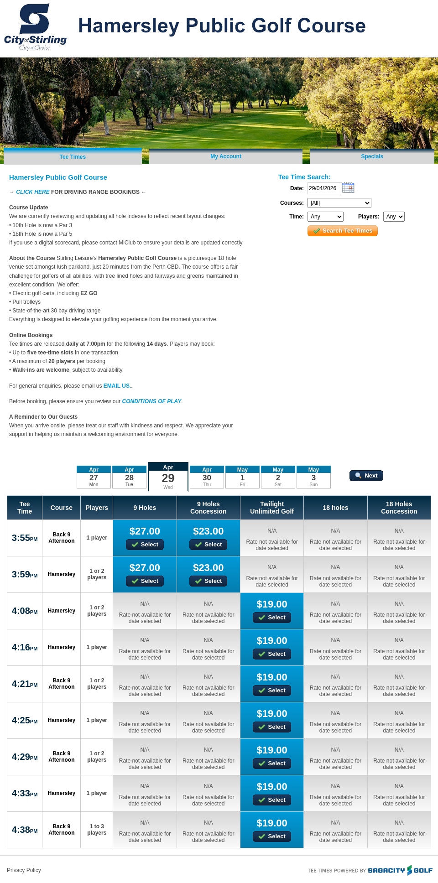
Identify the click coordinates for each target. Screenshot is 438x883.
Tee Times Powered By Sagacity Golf (369, 869)
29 (168, 478)
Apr (168, 467)
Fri (242, 484)
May (242, 470)
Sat (278, 484)
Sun (314, 484)
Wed (167, 487)
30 (207, 477)
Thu (207, 484)
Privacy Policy (24, 870)
